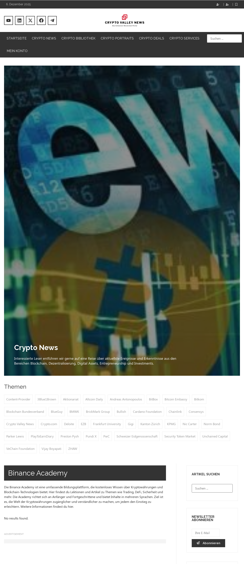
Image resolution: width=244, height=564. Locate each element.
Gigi (131, 424)
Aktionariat (70, 399)
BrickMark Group (98, 411)
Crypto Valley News (20, 424)
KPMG (171, 424)
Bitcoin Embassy (176, 399)
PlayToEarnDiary (42, 436)
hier (70, 506)
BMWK (74, 411)
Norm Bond (212, 424)
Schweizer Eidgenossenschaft (137, 436)
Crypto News (44, 38)
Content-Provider (18, 399)
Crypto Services (184, 38)
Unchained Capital (215, 436)
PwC (106, 436)
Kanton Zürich (150, 424)
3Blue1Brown (46, 399)
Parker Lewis (15, 436)
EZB (83, 424)
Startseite (17, 38)
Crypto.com (49, 424)
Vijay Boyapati (51, 448)
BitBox (153, 399)
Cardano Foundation (147, 411)
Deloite (69, 424)
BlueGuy (57, 411)
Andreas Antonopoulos (126, 399)
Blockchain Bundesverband (25, 411)
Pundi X (91, 436)
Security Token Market (179, 436)
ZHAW (72, 448)
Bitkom (199, 399)
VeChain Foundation (20, 448)
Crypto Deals (151, 38)
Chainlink (175, 411)
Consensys (196, 411)
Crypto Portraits (117, 38)
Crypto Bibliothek (78, 38)
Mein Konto (17, 51)
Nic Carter (190, 424)
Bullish (121, 411)
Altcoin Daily (94, 399)
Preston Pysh (70, 436)
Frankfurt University (107, 424)
